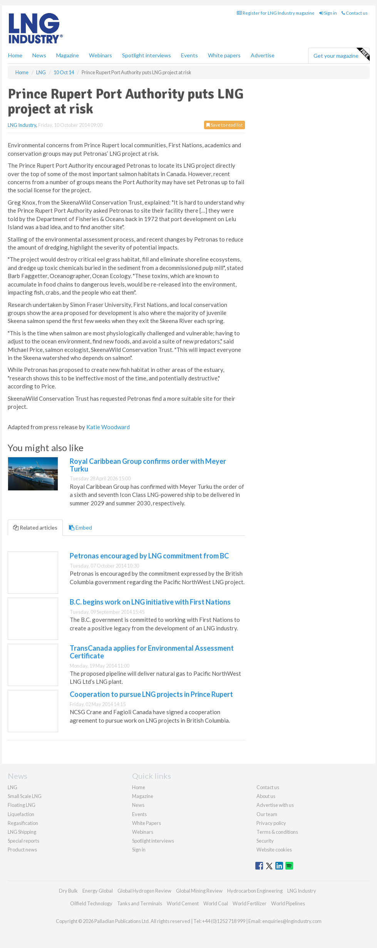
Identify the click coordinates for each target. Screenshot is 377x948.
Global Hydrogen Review (144, 891)
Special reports (23, 841)
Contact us (355, 12)
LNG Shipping (22, 832)
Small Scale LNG (25, 796)
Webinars (100, 55)
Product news (22, 849)
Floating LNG (21, 805)
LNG (12, 787)
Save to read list (224, 125)
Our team (266, 814)
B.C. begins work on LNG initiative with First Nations (150, 602)
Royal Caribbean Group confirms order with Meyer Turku (148, 465)
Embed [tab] (80, 527)
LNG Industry (22, 125)
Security (265, 841)
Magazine (67, 55)
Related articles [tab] (35, 527)
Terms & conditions (277, 832)
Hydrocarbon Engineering (255, 891)
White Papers (146, 823)
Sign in (328, 12)
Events (189, 55)
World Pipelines (288, 903)
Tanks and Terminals (139, 903)
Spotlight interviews (146, 55)
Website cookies (274, 849)
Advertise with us (275, 805)
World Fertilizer (249, 903)
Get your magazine (341, 54)
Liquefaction (21, 814)
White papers (224, 55)
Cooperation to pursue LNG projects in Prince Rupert (151, 694)
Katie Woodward (108, 426)
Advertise (263, 55)
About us (265, 796)
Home (15, 55)
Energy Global (97, 891)
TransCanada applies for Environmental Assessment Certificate (152, 652)
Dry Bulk (68, 891)
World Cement (183, 903)
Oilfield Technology (91, 903)
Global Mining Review (199, 891)
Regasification (23, 823)
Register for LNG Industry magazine (276, 12)
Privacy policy (271, 823)
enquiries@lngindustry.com (292, 921)
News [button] (39, 55)
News (138, 805)
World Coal (215, 903)
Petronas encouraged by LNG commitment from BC (149, 555)
